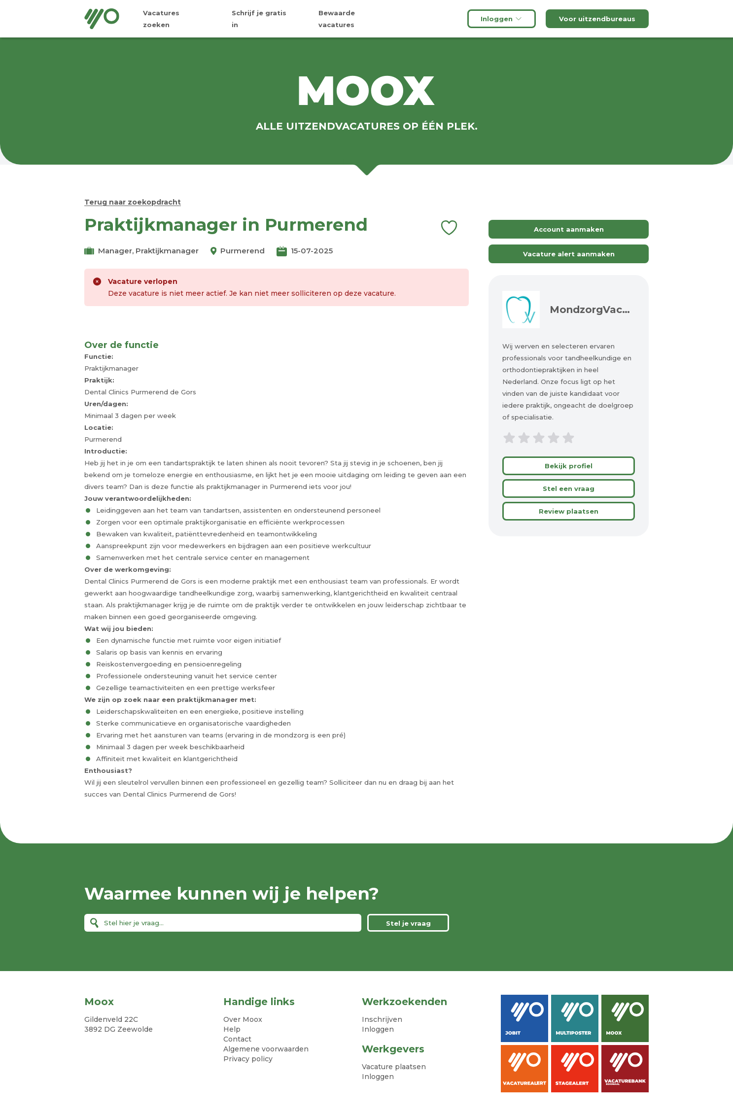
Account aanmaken (569, 229)
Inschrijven (382, 1019)
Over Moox (242, 1019)
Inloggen (502, 19)
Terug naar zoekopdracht (132, 202)
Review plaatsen (568, 511)
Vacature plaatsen (394, 1066)
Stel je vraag (408, 923)
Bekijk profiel (569, 466)
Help (232, 1029)
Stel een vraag (568, 488)
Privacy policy (248, 1058)
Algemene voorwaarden (266, 1049)
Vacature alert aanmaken (569, 254)
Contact (237, 1039)
